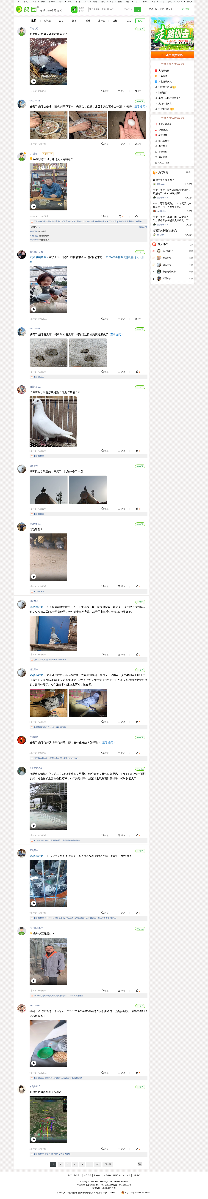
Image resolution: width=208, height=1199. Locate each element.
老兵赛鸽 (60, 996)
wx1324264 (163, 163)
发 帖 (140, 20)
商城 (70, 1)
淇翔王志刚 (163, 70)
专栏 (61, 1)
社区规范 (136, 1175)
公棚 (34, 1)
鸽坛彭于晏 (62, 221)
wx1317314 (68, 996)
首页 (17, 1)
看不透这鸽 (39, 996)
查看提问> (140, 106)
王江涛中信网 (40, 221)
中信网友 (34, 231)
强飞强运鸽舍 (36, 928)
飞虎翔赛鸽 (78, 996)
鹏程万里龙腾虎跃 (52, 840)
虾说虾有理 (163, 109)
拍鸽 (78, 1)
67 (98, 1164)
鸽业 (86, 1)
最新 (33, 20)
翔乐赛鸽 (162, 92)
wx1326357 (35, 1005)
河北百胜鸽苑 (165, 81)
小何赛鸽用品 (53, 758)
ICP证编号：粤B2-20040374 (105, 1193)
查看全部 (143, 227)
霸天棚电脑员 (49, 996)
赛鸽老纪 (34, 28)
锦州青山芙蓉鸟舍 (66, 918)
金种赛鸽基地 (36, 251)
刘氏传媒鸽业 (66, 840)
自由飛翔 (138, 221)
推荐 (74, 20)
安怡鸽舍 (57, 1078)
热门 (61, 20)
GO (139, 1164)
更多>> (189, 172)
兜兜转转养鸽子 (40, 758)
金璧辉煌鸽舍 (80, 918)
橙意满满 (162, 135)
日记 (111, 1)
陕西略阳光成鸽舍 (126, 221)
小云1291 (51, 727)
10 (39, 227)
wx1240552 (35, 101)
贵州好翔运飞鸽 (51, 918)
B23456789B (39, 377)
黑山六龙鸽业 (165, 103)
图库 (153, 1)
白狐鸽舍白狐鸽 (101, 221)
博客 (103, 1)
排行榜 (101, 20)
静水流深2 (72, 221)
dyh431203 (163, 130)
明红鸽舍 (34, 466)
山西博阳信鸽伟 (40, 727)
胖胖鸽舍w (55, 1154)
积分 (145, 1)
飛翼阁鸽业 (35, 387)
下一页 (108, 1164)
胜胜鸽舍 (48, 1078)
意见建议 (107, 1175)
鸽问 (137, 1)
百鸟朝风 (34, 153)
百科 (120, 1)
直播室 (179, 1)
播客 (170, 1)
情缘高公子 (50, 659)
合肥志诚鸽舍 (36, 768)
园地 (26, 1)
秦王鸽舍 (162, 146)
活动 (129, 20)
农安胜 (47, 1154)
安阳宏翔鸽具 (51, 221)
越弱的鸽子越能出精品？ (166, 230)
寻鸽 (162, 1)
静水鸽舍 (90, 221)
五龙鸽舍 (34, 850)
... (89, 1164)
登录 (170, 9)
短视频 (47, 20)
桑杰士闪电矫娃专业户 (169, 98)
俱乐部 (52, 1)
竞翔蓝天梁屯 (40, 659)
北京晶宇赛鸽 (165, 87)
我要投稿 (96, 1188)
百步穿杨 (63, 758)
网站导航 (117, 1175)
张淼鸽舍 (162, 76)
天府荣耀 (34, 737)
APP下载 (126, 1175)
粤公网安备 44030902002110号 (137, 1193)
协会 (43, 1)
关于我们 (77, 1175)
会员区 (189, 1)
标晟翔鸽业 (35, 524)
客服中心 (97, 1175)
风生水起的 (81, 221)
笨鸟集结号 (35, 1086)
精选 (88, 20)
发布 (187, 9)
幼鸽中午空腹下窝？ (163, 180)
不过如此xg (113, 221)
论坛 (95, 1)
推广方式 (87, 1175)
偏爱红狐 (162, 157)
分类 (128, 1)
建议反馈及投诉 (109, 1188)
